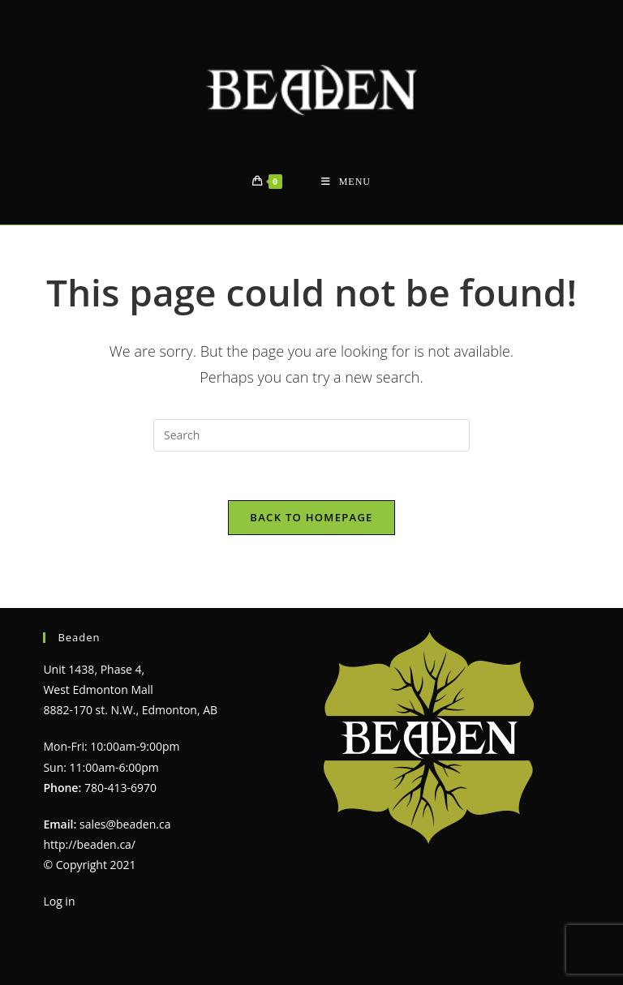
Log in (59, 901)
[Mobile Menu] (346, 182)
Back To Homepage (311, 517)
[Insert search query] (311, 435)
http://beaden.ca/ (89, 844)
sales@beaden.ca (124, 824)
